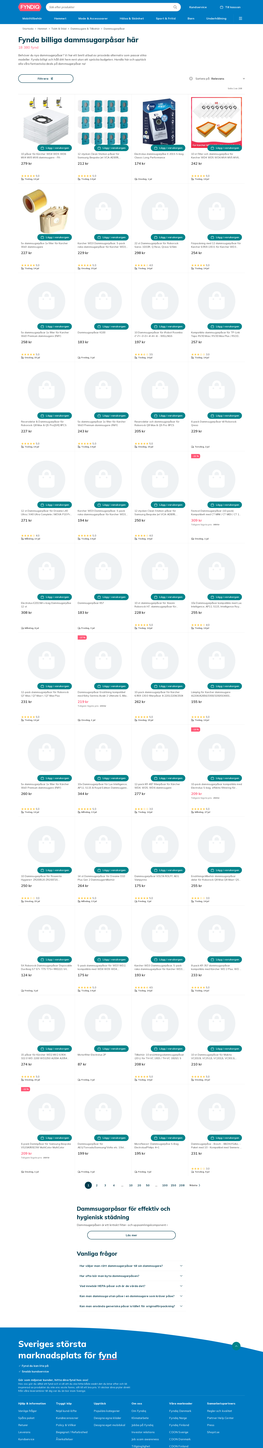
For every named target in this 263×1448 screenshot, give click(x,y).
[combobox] (113, 7)
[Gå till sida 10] (130, 1185)
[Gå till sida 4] (113, 1185)
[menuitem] (32, 18)
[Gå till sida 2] (96, 1185)
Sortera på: (203, 78)
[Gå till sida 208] (181, 1185)
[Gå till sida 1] (88, 1185)
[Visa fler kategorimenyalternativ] (240, 18)
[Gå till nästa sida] (195, 1185)
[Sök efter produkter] (175, 7)
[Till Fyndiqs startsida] (30, 7)
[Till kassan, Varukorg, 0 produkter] (230, 7)
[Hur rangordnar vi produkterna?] (191, 78)
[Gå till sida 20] (139, 1185)
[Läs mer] (131, 1235)
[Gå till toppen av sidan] (236, 1346)
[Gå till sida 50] (147, 1185)
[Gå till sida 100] (164, 1185)
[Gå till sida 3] (105, 1185)
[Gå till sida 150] (173, 1185)
